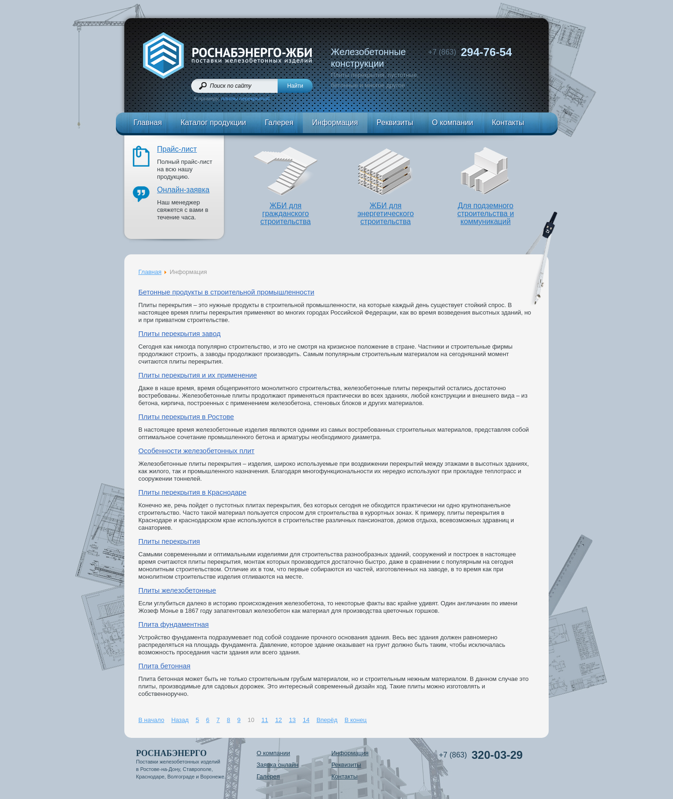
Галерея (279, 122)
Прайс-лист (177, 149)
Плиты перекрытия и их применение (197, 375)
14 (306, 719)
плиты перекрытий (245, 98)
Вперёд (326, 719)
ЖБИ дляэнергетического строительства (386, 213)
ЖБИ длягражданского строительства (285, 213)
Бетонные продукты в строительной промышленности (226, 292)
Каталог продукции (213, 122)
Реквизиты (395, 122)
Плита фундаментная (173, 624)
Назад (179, 719)
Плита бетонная (164, 666)
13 (292, 719)
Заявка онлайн (278, 764)
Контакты (508, 122)
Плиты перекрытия (169, 541)
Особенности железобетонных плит (196, 451)
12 (278, 719)
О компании (452, 122)
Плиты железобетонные (177, 590)
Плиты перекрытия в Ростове (186, 417)
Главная (148, 122)
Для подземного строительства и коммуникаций (485, 213)
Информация (335, 122)
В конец (355, 719)
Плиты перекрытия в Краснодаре (192, 492)
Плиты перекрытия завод (179, 333)
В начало (151, 719)
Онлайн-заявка (183, 190)
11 (264, 719)
